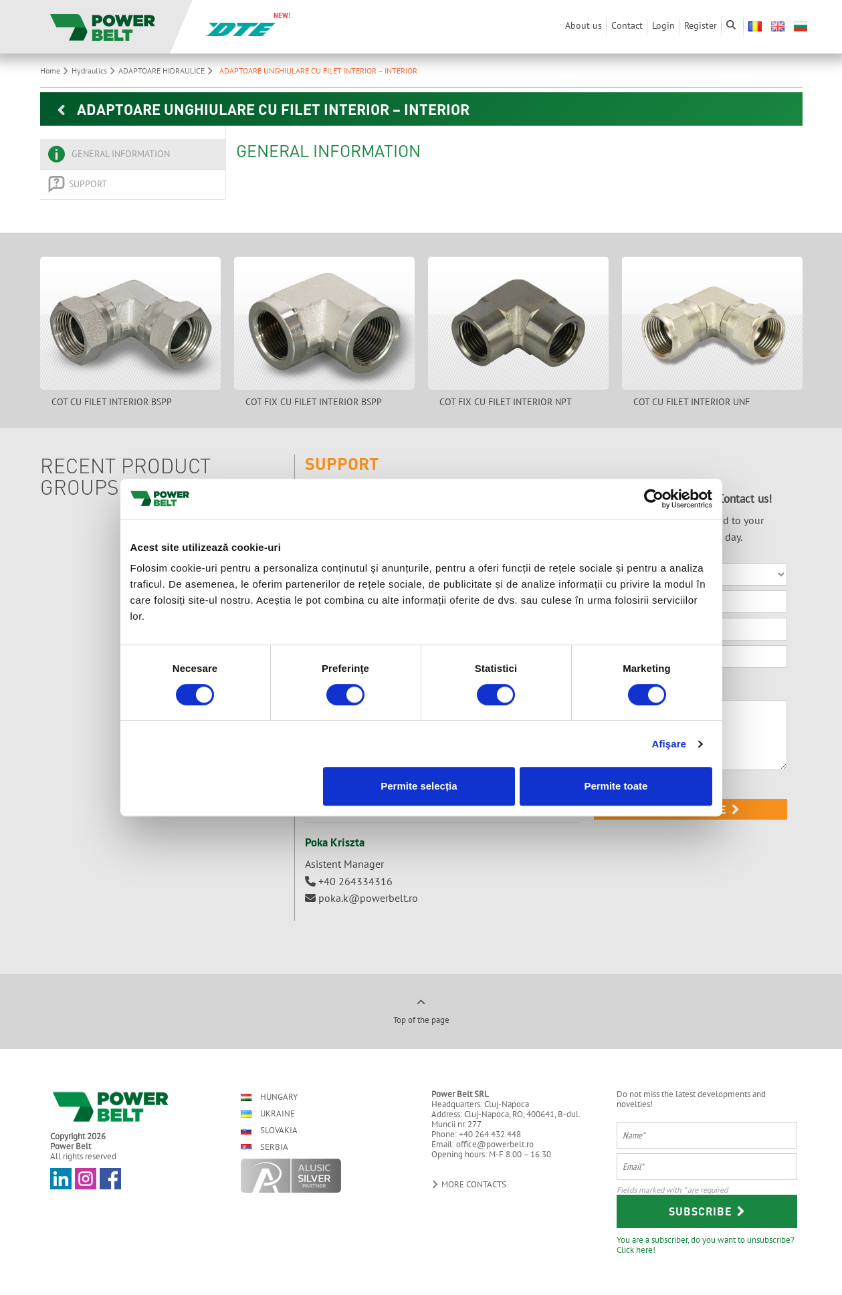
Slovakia (269, 1130)
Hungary (269, 1097)
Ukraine (268, 1113)
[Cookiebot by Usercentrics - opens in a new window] (653, 499)
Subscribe (707, 1211)
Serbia (264, 1147)
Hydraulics (95, 71)
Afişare (669, 743)
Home (56, 71)
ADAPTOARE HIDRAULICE (167, 71)
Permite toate (615, 786)
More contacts (468, 1184)
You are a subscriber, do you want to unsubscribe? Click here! (706, 1244)
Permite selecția (419, 786)
